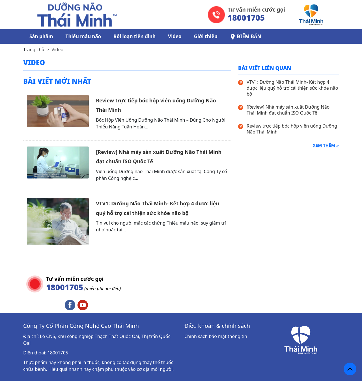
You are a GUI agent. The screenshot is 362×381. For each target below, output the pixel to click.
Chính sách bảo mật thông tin (215, 336)
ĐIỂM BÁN (245, 36)
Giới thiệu (205, 36)
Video (175, 36)
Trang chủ (33, 49)
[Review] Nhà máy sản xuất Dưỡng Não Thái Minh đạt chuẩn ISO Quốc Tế (288, 110)
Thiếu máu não (83, 36)
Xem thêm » (326, 145)
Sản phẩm (41, 36)
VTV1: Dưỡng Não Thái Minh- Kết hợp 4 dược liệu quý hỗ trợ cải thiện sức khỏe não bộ (292, 88)
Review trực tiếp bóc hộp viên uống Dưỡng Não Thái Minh (292, 129)
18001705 (58, 353)
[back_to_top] (350, 369)
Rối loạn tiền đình (134, 36)
